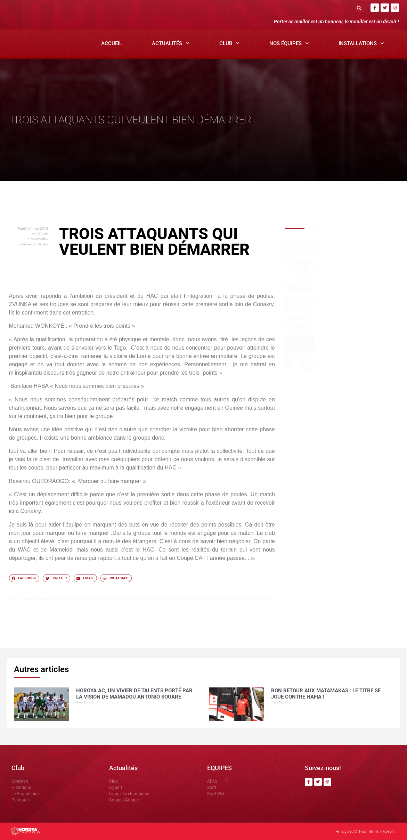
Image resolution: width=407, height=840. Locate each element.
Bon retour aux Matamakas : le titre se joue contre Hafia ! (353, 264)
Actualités (170, 43)
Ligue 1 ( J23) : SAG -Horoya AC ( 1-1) (349, 281)
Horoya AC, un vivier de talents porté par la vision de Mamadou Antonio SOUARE (353, 247)
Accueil (111, 43)
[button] (359, 7)
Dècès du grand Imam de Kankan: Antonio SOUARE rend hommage (348, 359)
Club (229, 43)
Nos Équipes (289, 43)
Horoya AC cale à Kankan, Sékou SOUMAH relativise (347, 302)
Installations (361, 43)
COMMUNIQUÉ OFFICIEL (336, 338)
